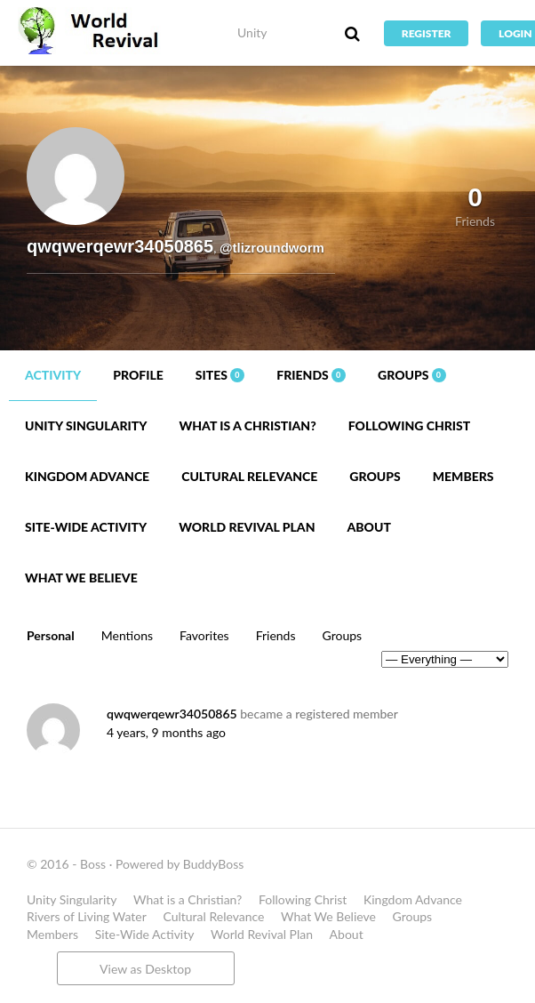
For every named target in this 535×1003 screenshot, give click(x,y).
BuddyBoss (213, 863)
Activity (53, 374)
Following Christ (409, 425)
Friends (311, 374)
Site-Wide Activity (86, 526)
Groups (412, 374)
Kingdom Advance (87, 476)
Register (426, 33)
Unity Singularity (86, 425)
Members (463, 476)
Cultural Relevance (249, 476)
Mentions (127, 635)
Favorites (204, 635)
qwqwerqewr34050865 (172, 713)
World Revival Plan (247, 526)
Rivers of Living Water (87, 916)
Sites (220, 374)
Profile (138, 374)
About (368, 526)
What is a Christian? (247, 425)
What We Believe (81, 577)
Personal (51, 635)
